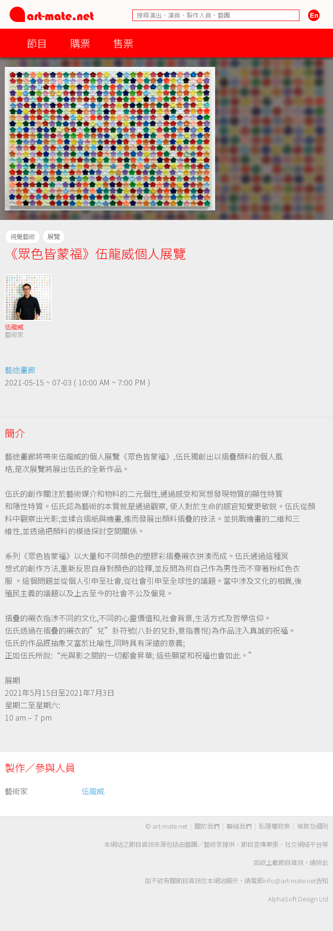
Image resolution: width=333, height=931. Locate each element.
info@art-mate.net (289, 880)
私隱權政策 (274, 826)
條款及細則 (312, 826)
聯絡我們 (239, 826)
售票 (123, 42)
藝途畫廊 (20, 369)
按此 (322, 862)
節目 (37, 42)
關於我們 (207, 826)
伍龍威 (14, 326)
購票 (80, 42)
